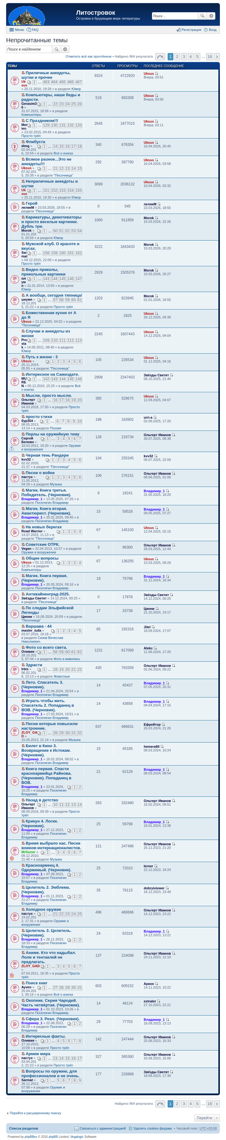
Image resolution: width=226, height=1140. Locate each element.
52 (67, 231)
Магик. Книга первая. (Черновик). (44, 578)
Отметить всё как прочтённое (88, 56)
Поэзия (55, 428)
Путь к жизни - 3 (42, 357)
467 (79, 82)
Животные (62, 676)
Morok (26, 230)
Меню (19, 30)
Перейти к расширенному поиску (35, 1113)
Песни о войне (40, 472)
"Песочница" (63, 175)
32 (80, 733)
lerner (148, 866)
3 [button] (184, 56)
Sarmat (24, 254)
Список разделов (23, 1128)
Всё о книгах (63, 153)
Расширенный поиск (211, 16)
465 (62, 82)
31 (74, 733)
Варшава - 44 (39, 626)
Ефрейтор (152, 724)
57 (55, 300)
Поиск (202, 16)
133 (79, 125)
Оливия (27, 651)
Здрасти (34, 665)
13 (67, 168)
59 (67, 300)
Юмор (76, 89)
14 (55, 146)
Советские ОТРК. (43, 544)
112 (71, 340)
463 (46, 82)
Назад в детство (42, 800)
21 (74, 669)
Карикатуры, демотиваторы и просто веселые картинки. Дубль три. (51, 222)
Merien (24, 126)
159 (54, 253)
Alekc (148, 648)
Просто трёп (31, 136)
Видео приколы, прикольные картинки (43, 271)
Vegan (26, 548)
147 (79, 279)
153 (62, 190)
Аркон (149, 984)
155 (79, 190)
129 (46, 125)
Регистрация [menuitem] (191, 30)
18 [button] (209, 56)
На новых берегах (44, 527)
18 (80, 146)
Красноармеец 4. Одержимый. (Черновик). (46, 867)
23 (61, 104)
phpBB (53, 1136)
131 (62, 125)
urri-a (148, 417)
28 (55, 733)
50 (55, 231)
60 (74, 300)
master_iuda (31, 630)
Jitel (147, 627)
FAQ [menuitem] (35, 30)
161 (71, 253)
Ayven (26, 987)
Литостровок (95, 12)
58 (61, 300)
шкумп (23, 281)
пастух (27, 477)
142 (46, 379)
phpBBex (31, 1136)
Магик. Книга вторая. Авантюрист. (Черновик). (46, 510)
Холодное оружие (43, 909)
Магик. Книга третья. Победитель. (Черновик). (46, 492)
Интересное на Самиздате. (52, 374)
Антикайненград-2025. (48, 594)
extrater (150, 1001)
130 (54, 125)
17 (74, 146)
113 (79, 340)
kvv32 (26, 459)
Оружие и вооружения (38, 552)
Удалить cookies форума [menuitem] (152, 1128)
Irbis (24, 669)
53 (74, 231)
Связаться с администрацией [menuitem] (103, 1128)
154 (71, 190)
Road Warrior (32, 531)
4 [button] (191, 56)
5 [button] (197, 56)
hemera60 (151, 746)
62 (80, 652)
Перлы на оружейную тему (53, 434)
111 (62, 340)
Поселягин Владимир (52, 502)
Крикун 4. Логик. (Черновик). (39, 823)
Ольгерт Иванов (28, 401)
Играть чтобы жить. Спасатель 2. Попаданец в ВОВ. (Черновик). (47, 705)
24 (67, 104)
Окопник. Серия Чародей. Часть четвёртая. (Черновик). (50, 1002)
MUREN (24, 382)
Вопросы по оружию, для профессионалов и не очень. (50, 1073)
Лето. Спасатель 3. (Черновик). (42, 684)
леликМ (27, 207)
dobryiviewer (154, 888)
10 (80, 421)
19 (74, 400)
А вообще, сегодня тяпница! (54, 295)
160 (62, 253)
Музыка (56, 484)
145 (62, 279)
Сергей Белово (27, 440)
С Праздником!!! (42, 120)
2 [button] (177, 56)
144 (54, 279)
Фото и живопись (67, 659)
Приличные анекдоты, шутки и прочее (46, 75)
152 (54, 190)
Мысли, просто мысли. (49, 395)
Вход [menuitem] (213, 30)
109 (46, 340)
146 (71, 279)
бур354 (27, 421)
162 (79, 253)
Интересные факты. (46, 1036)
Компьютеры (31, 114)
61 (80, 300)
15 (61, 146)
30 (67, 733)
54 (80, 231)
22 (55, 104)
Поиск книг (36, 983)
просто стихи (39, 416)
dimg (25, 146)
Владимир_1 (32, 499)
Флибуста (35, 141)
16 (67, 146)
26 (80, 104)
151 (46, 190)
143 (46, 279)
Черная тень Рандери (47, 455)
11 (55, 168)
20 (80, 400)
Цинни (26, 616)
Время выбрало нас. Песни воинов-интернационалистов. (51, 845)
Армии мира (38, 1053)
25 (74, 104)
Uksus (24, 83)
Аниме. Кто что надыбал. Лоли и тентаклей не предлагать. (48, 957)
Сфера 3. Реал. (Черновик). (53, 1018)
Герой (31, 203)
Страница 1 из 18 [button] (160, 56)
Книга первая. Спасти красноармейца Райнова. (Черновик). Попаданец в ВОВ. (46, 775)
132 (71, 125)
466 (71, 82)
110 (54, 340)
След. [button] (217, 56)
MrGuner (28, 852)
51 (61, 231)
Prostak (24, 343)
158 (46, 253)
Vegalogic (76, 1136)
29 (61, 733)
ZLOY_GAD (30, 966)
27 (55, 988)
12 (61, 168)
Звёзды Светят (156, 375)
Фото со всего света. (46, 647)
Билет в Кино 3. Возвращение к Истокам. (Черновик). (46, 750)
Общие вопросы (42, 558)
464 (54, 82)
